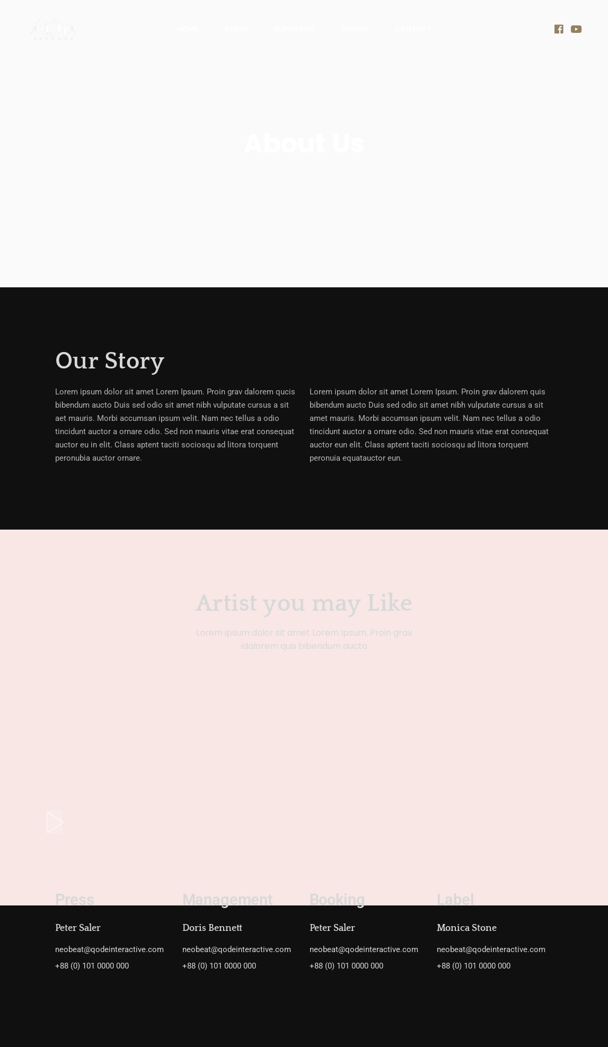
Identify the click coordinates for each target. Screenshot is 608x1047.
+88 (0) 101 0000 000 (92, 966)
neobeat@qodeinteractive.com (109, 949)
